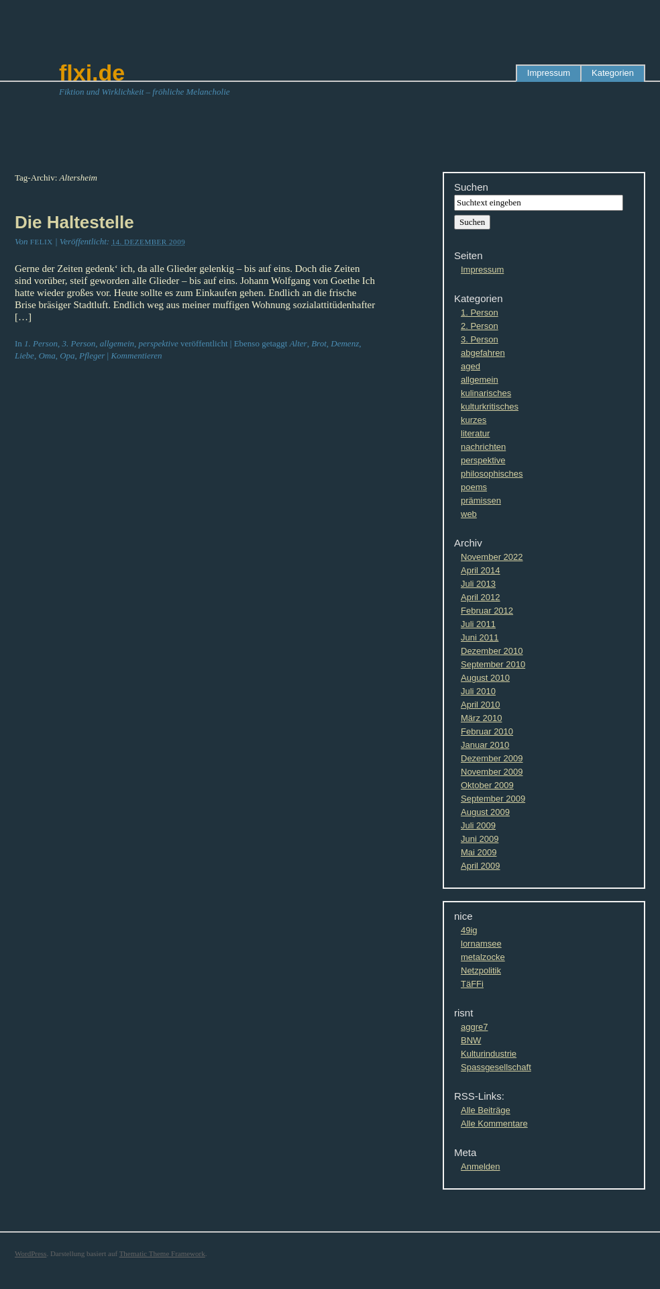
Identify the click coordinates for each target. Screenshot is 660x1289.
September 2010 (493, 664)
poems (474, 487)
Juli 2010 (478, 691)
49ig (469, 930)
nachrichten (483, 447)
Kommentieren (136, 355)
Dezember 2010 (492, 651)
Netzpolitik (481, 970)
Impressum (548, 73)
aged (470, 366)
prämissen (481, 500)
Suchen (471, 187)
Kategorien (613, 73)
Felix (41, 242)
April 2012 (480, 597)
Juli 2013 (478, 584)
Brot (319, 343)
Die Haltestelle (74, 222)
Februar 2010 (487, 731)
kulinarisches (486, 393)
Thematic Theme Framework (162, 1253)
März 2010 (481, 718)
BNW (471, 1040)
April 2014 (480, 570)
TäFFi (472, 984)
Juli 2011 (478, 624)
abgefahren (483, 353)
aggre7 (474, 1027)
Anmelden (480, 1166)
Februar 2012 (487, 611)
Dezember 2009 (492, 758)
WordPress (30, 1253)
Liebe (24, 355)
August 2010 (485, 678)
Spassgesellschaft (496, 1067)
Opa (67, 355)
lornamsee (481, 944)
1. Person (41, 343)
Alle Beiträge (485, 1110)
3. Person (78, 343)
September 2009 (493, 799)
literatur (475, 433)
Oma (46, 355)
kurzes (473, 420)
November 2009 (492, 772)
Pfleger (92, 355)
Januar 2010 (485, 745)
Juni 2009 (479, 839)
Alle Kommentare (494, 1123)
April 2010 (480, 705)
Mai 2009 (478, 852)
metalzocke (483, 957)
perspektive (158, 343)
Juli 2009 (478, 825)
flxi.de (92, 72)
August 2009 (485, 812)
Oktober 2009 (487, 785)
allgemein (117, 343)
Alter (298, 343)
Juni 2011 (479, 637)
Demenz (345, 343)
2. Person (479, 326)
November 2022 (492, 557)
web (469, 514)
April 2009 (480, 866)
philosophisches (492, 474)
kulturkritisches (489, 406)
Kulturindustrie (488, 1054)
